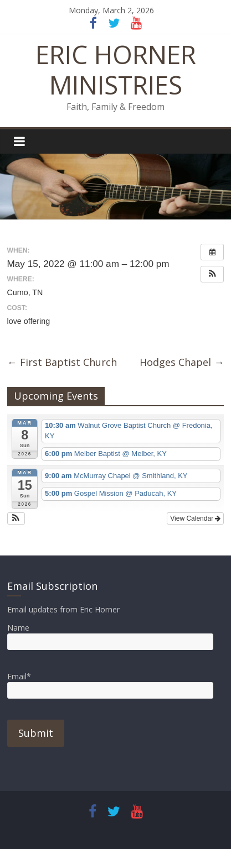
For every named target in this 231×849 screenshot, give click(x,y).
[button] (212, 274)
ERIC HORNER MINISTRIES (115, 69)
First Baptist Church (62, 362)
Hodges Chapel (182, 362)
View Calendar (195, 518)
